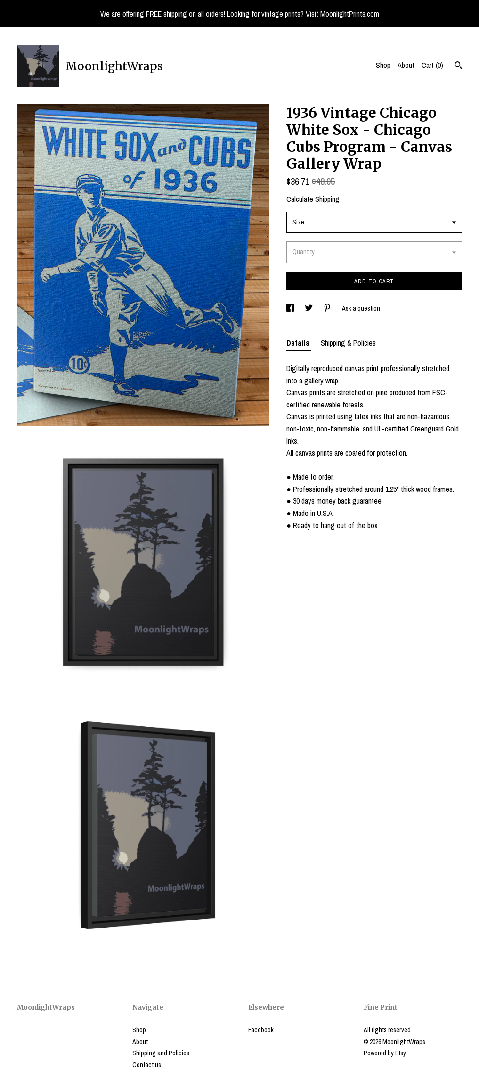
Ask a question (361, 308)
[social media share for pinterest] (328, 308)
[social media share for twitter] (309, 308)
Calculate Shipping (313, 199)
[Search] (458, 66)
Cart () (432, 65)
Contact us (146, 1065)
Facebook (261, 1030)
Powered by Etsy (385, 1053)
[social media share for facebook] (290, 308)
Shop (383, 65)
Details (298, 343)
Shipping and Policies (160, 1053)
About (406, 65)
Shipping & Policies (348, 343)
